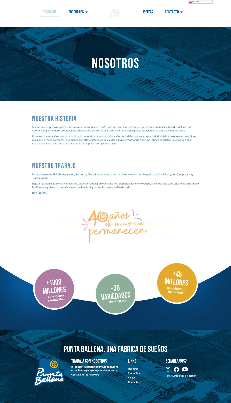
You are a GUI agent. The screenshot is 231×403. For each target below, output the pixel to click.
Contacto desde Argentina (85, 374)
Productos (78, 12)
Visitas (148, 12)
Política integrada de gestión (181, 375)
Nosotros (50, 12)
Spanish (194, 2)
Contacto (174, 12)
